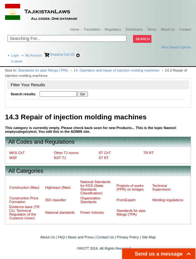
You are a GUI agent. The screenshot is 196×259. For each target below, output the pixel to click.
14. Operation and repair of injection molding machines (116, 70)
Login (15, 55)
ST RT (104, 158)
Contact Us (105, 237)
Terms (151, 29)
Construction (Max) (24, 187)
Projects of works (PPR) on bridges (130, 187)
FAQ (61, 237)
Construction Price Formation (23, 200)
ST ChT (105, 153)
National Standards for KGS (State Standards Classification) (95, 187)
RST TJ (60, 158)
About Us (168, 29)
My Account (33, 55)
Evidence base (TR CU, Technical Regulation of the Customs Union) (24, 212)
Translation (92, 29)
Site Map (149, 237)
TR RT (148, 153)
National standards (60, 212)
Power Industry (92, 212)
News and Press (80, 237)
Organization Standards (90, 200)
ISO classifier (55, 200)
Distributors (134, 29)
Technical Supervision (161, 187)
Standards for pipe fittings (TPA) (43, 70)
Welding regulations (168, 200)
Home (74, 29)
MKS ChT (17, 153)
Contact (185, 29)
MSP (13, 158)
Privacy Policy (128, 237)
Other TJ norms (66, 153)
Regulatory (113, 29)
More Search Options (176, 47)
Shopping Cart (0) (62, 54)
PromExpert (126, 200)
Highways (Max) (57, 187)
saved (16, 61)
